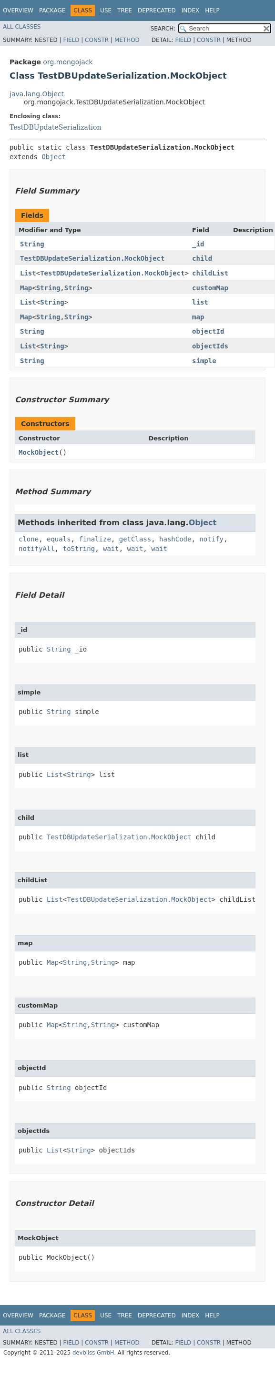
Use (106, 10)
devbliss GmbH (93, 1352)
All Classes (22, 26)
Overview (18, 10)
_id (198, 244)
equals (59, 539)
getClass (135, 539)
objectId (208, 331)
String (32, 244)
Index (191, 10)
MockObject (39, 452)
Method (127, 40)
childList (210, 273)
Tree (124, 10)
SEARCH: (163, 28)
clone (29, 539)
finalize (95, 539)
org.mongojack (67, 62)
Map (26, 288)
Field (71, 40)
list (200, 302)
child (202, 258)
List (28, 273)
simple (204, 361)
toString (79, 548)
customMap (210, 288)
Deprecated (157, 10)
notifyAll (37, 548)
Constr (97, 40)
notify (211, 539)
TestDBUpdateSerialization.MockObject (92, 258)
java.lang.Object (37, 94)
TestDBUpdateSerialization (55, 127)
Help (212, 10)
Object (53, 157)
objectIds (210, 346)
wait (111, 548)
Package (52, 10)
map (198, 317)
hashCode (175, 539)
